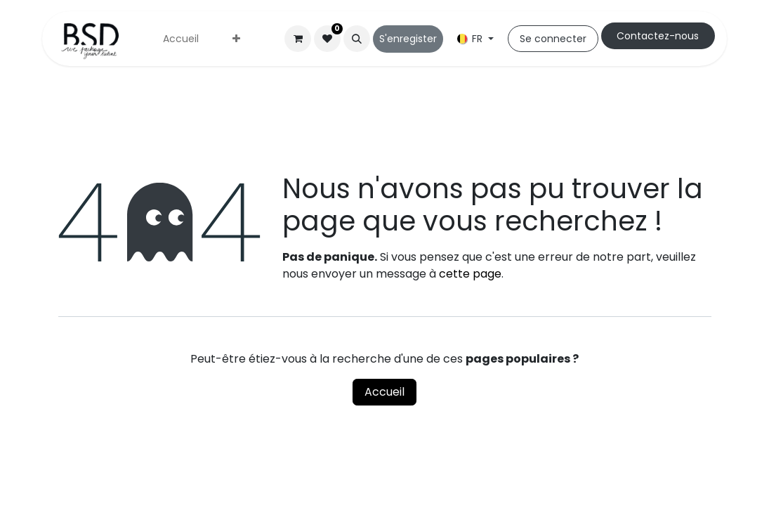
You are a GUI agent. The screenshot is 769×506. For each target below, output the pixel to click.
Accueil (384, 392)
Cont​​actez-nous (658, 36)
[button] (356, 38)
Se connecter (553, 39)
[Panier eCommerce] (297, 38)
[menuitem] (181, 39)
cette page (470, 274)
